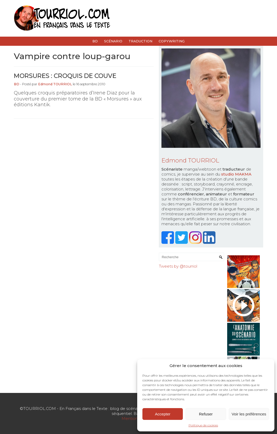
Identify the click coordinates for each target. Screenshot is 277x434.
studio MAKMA (236, 174)
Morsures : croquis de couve (65, 76)
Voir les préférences (249, 414)
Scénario (113, 41)
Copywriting (172, 41)
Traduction (140, 41)
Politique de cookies (203, 425)
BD (95, 41)
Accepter (162, 414)
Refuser (206, 414)
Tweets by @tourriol (178, 266)
